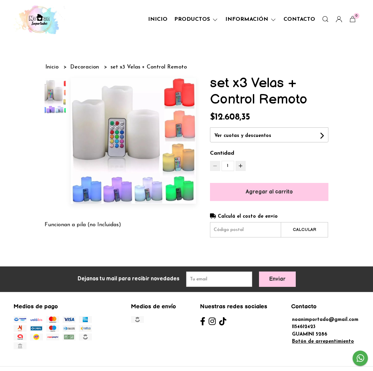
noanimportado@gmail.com (325, 319)
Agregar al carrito (269, 192)
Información (251, 19)
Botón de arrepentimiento (323, 341)
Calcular (304, 229)
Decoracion (85, 67)
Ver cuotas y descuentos (242, 135)
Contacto (299, 19)
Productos (196, 19)
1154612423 (303, 326)
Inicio (157, 19)
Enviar (277, 279)
